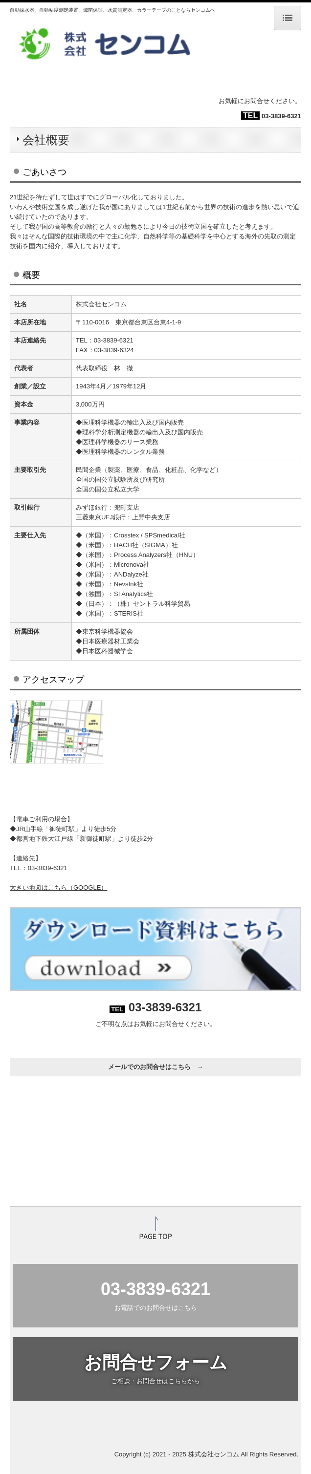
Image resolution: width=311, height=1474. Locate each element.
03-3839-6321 (281, 116)
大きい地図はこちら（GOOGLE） (58, 887)
